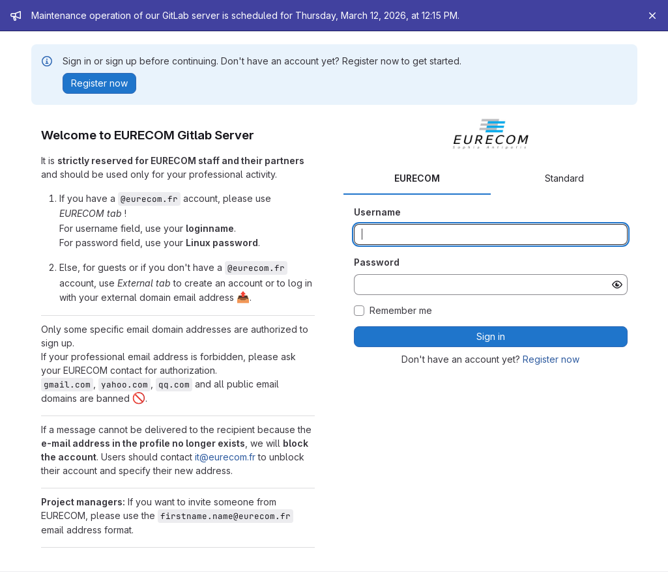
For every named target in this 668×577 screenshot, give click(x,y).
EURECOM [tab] (417, 178)
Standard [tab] (564, 178)
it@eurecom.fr (225, 456)
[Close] (652, 15)
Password (376, 262)
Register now (551, 359)
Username (377, 212)
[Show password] (617, 284)
